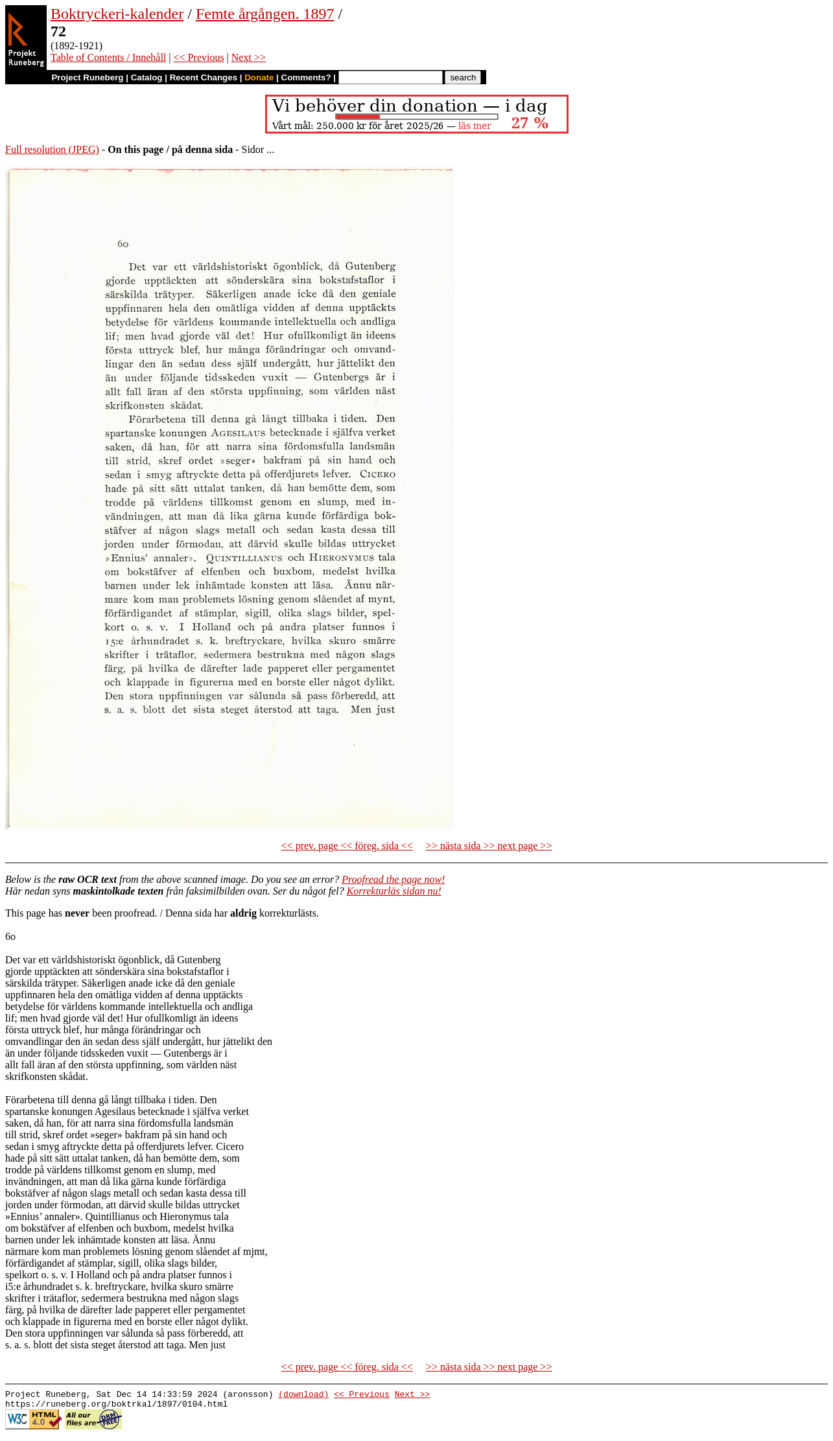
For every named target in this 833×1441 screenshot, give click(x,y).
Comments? (306, 77)
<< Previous (199, 57)
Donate (259, 77)
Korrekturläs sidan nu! (394, 890)
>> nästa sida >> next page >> (489, 845)
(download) (303, 1395)
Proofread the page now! (393, 879)
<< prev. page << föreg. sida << (347, 845)
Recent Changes (203, 77)
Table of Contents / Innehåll (108, 57)
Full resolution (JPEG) (52, 149)
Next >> (248, 57)
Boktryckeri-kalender (117, 13)
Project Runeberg (87, 77)
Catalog (147, 77)
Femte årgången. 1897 (265, 13)
